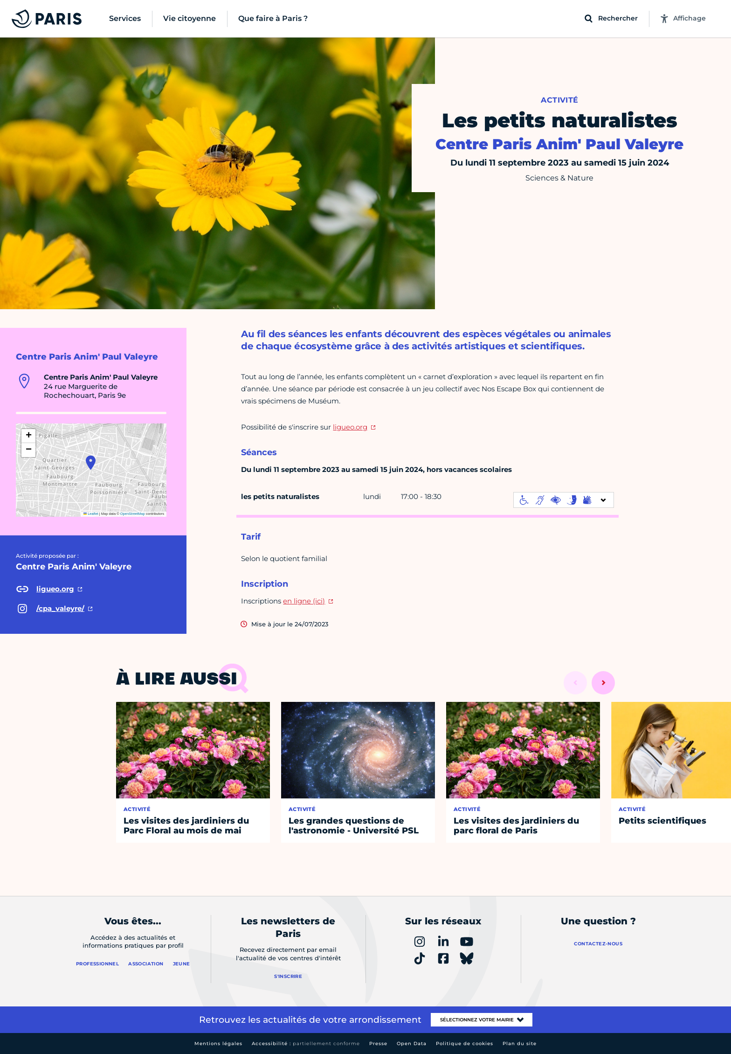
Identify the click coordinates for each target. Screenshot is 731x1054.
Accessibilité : (306, 1043)
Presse (378, 1043)
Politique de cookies (464, 1043)
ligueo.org (350, 427)
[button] (91, 462)
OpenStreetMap (132, 514)
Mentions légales (218, 1043)
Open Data (412, 1043)
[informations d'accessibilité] (563, 500)
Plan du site (520, 1043)
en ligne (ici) (304, 600)
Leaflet (90, 514)
